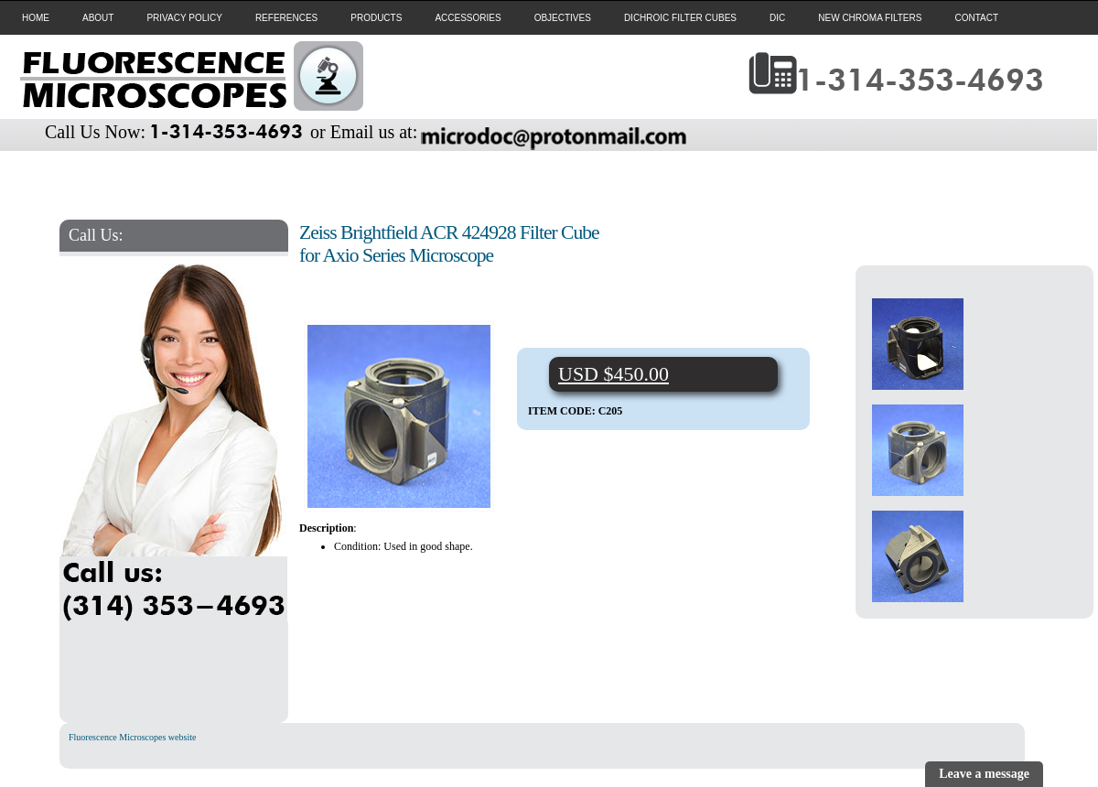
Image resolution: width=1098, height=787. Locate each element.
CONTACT (976, 18)
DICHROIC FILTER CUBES (680, 18)
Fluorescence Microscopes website (132, 737)
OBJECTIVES (562, 18)
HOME (35, 18)
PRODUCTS (376, 18)
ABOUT (97, 18)
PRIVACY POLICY (183, 18)
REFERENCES (286, 18)
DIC (777, 18)
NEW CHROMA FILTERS (869, 18)
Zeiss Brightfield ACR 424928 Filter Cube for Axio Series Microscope (449, 243)
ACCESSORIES (468, 18)
